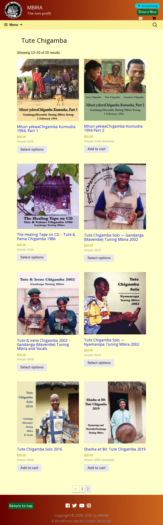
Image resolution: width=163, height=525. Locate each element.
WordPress (63, 521)
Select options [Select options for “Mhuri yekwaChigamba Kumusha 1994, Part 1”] (32, 149)
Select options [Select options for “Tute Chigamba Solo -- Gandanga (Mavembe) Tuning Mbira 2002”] (99, 258)
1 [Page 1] (82, 489)
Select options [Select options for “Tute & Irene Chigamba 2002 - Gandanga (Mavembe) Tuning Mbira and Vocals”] (32, 367)
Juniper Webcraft (97, 521)
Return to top (20, 506)
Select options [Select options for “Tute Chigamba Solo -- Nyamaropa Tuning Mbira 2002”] (99, 363)
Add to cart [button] (96, 149)
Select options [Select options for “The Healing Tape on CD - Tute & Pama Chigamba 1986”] (32, 257)
